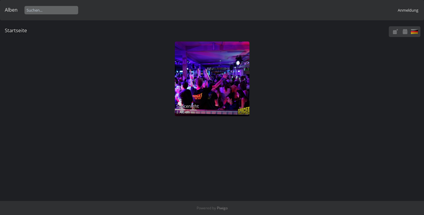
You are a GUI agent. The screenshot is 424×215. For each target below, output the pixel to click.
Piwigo (222, 208)
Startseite (16, 30)
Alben (11, 10)
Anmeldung (408, 10)
